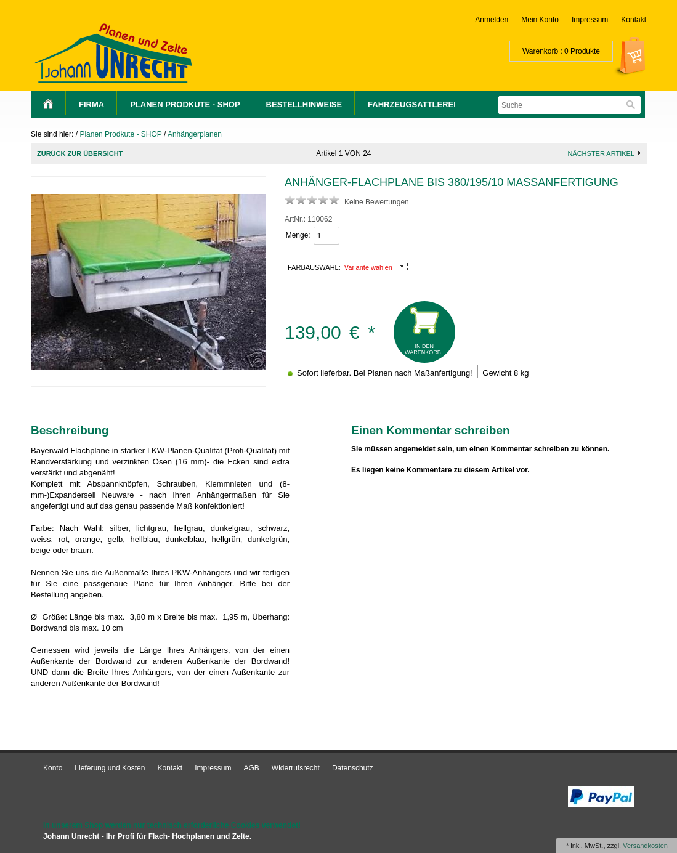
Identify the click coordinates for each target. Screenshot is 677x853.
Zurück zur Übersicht (80, 153)
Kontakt (633, 19)
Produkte (585, 51)
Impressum (590, 19)
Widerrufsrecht (296, 768)
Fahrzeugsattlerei (412, 104)
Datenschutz (352, 768)
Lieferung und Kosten (110, 768)
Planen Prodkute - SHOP (185, 104)
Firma (91, 104)
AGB (251, 768)
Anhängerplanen (195, 134)
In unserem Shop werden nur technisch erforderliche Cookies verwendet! (172, 825)
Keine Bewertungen (376, 202)
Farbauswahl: (314, 267)
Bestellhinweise (304, 104)
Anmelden (491, 19)
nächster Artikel (600, 153)
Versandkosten (645, 845)
